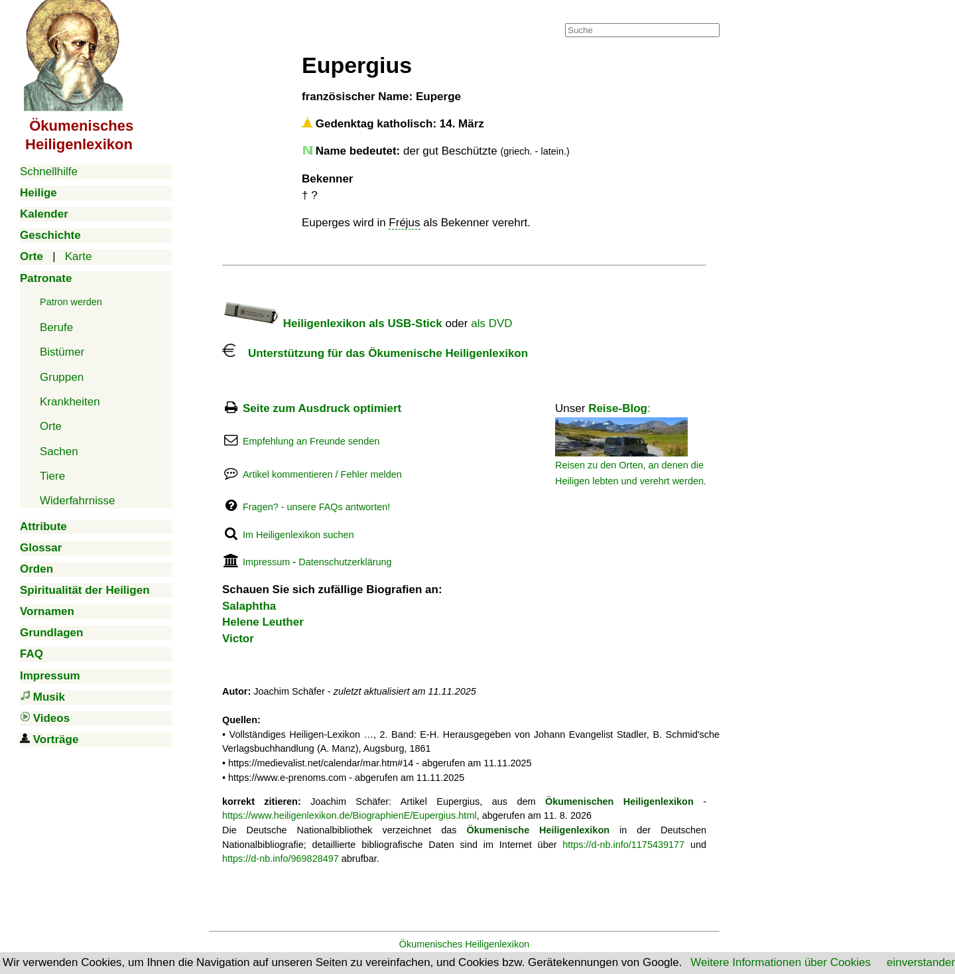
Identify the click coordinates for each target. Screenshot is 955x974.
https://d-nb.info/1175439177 (623, 844)
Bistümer (62, 352)
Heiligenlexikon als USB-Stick (332, 323)
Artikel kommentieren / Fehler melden (322, 474)
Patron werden (71, 302)
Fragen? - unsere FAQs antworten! (316, 507)
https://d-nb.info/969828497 (280, 858)
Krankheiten (70, 401)
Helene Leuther (263, 622)
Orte (51, 426)
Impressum (266, 562)
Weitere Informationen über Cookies (780, 962)
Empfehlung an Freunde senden (311, 441)
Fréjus (404, 222)
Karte (78, 256)
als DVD (491, 323)
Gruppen (62, 377)
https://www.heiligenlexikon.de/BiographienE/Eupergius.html (349, 815)
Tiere (52, 476)
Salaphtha (249, 606)
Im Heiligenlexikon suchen (298, 534)
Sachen (59, 451)
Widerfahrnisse (77, 500)
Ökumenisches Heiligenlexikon (464, 944)
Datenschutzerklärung (344, 562)
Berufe (56, 327)
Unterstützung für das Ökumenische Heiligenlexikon (375, 353)
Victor (238, 638)
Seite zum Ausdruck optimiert (322, 408)
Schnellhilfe (49, 171)
